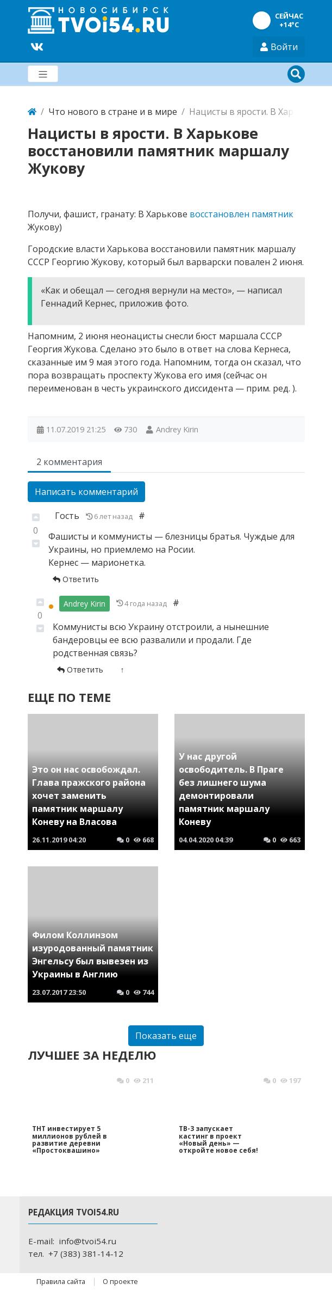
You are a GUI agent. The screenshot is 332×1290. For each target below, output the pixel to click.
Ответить (76, 579)
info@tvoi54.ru (87, 1241)
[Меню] (43, 73)
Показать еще (166, 1036)
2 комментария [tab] (69, 462)
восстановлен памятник (241, 214)
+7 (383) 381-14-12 (85, 1253)
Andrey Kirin (177, 429)
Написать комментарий (86, 492)
